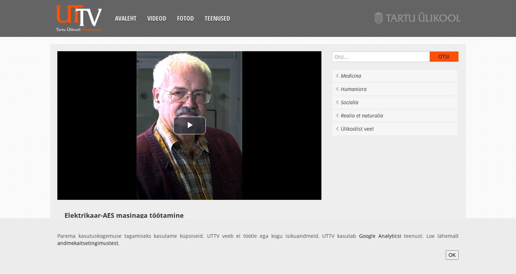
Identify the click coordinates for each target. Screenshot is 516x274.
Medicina (348, 75)
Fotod (185, 18)
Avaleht (126, 18)
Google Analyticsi (380, 235)
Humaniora (351, 89)
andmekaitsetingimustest (87, 243)
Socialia (346, 102)
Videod (156, 18)
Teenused (217, 18)
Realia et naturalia (359, 115)
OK (452, 255)
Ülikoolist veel (354, 128)
